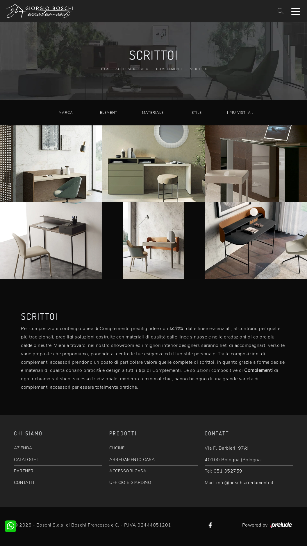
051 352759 (228, 471)
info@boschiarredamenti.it (245, 483)
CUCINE (116, 448)
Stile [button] (197, 112)
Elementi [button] (109, 112)
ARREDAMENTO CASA (132, 459)
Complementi (169, 69)
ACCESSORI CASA (127, 471)
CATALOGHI (26, 459)
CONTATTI (24, 482)
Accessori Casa (132, 69)
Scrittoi (199, 69)
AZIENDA (23, 448)
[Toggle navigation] (296, 11)
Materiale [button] (153, 112)
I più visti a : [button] (240, 112)
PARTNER (24, 471)
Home (105, 69)
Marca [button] (66, 112)
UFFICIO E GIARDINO (130, 482)
